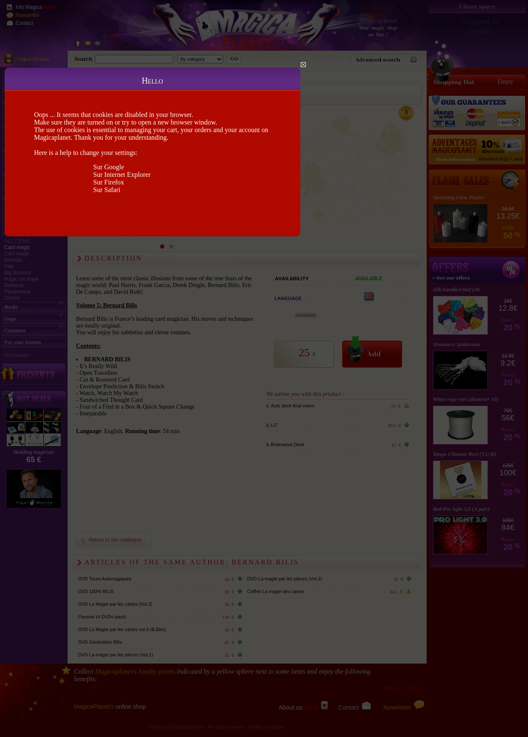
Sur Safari (106, 189)
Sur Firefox (108, 182)
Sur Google (108, 167)
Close (303, 64)
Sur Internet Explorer (122, 174)
